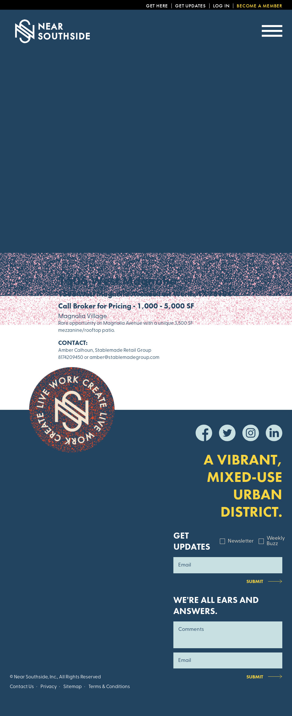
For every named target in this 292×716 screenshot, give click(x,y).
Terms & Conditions (109, 686)
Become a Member (259, 5)
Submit (254, 581)
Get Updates (190, 5)
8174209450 (70, 357)
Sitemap (72, 686)
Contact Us (22, 686)
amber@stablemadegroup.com (124, 357)
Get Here (157, 5)
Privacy (48, 686)
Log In (221, 5)
